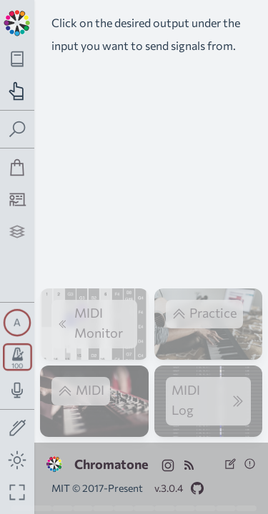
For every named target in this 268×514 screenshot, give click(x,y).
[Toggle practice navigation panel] (17, 91)
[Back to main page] (17, 21)
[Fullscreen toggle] (17, 492)
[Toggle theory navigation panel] (17, 59)
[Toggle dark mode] (17, 460)
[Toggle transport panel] (17, 357)
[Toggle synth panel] (17, 322)
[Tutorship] (17, 199)
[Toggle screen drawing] (17, 429)
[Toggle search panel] (17, 130)
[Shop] (17, 167)
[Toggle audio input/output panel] (17, 390)
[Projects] (17, 232)
